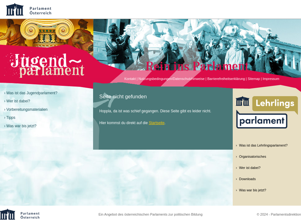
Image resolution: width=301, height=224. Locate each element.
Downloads (247, 179)
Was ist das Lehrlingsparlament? (263, 145)
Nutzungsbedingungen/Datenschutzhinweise (171, 79)
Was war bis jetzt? (22, 126)
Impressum (271, 79)
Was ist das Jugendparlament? (32, 93)
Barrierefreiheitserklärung (226, 79)
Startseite (156, 123)
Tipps (10, 117)
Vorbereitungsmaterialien (27, 109)
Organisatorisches (252, 156)
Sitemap (254, 79)
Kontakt (130, 79)
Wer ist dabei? (18, 101)
